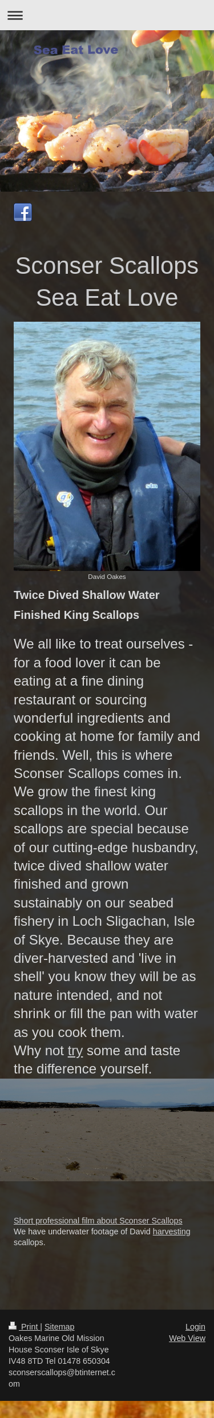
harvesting (172, 1231)
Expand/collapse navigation (107, 15)
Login (195, 1326)
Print (24, 1326)
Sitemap (59, 1326)
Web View (187, 1338)
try (75, 1050)
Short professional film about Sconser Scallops (98, 1220)
